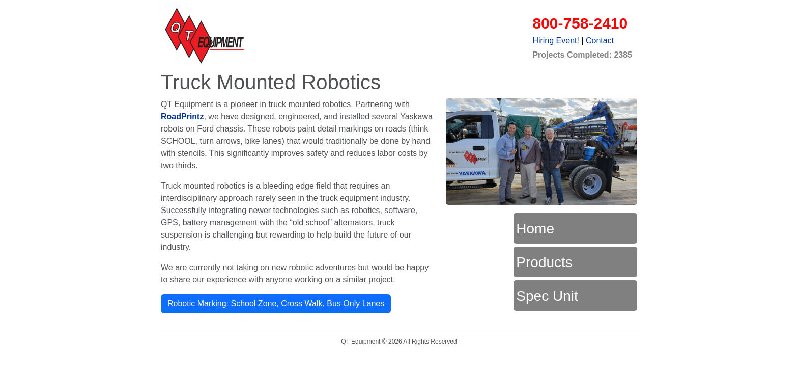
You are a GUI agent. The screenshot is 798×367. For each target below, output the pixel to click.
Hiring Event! (555, 40)
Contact (600, 40)
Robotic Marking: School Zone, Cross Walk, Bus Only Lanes (275, 303)
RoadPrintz (182, 116)
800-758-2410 (580, 23)
